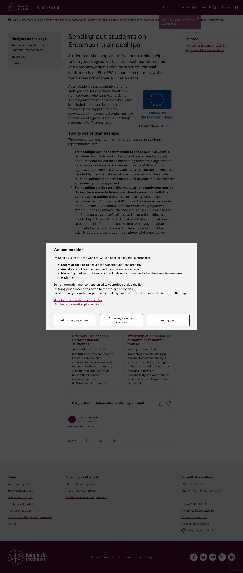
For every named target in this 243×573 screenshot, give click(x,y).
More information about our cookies (78, 300)
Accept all (168, 320)
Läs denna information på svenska (76, 304)
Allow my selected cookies (121, 320)
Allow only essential (75, 320)
